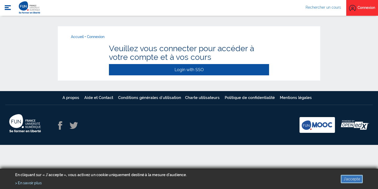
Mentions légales (296, 97)
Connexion (95, 37)
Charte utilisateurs (203, 97)
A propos (71, 97)
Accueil (77, 37)
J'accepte (352, 179)
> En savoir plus (28, 183)
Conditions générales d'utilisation (149, 97)
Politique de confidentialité (250, 97)
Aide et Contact (99, 97)
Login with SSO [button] (189, 69)
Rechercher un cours (323, 7)
